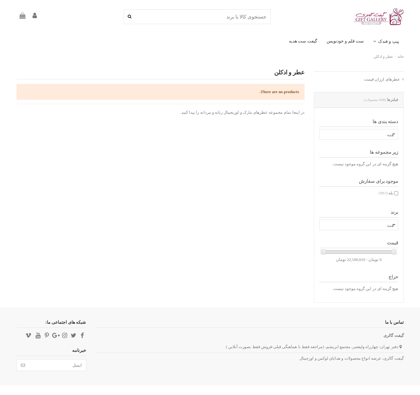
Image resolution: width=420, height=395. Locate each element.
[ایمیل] (57, 365)
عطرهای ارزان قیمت (382, 79)
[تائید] (23, 365)
